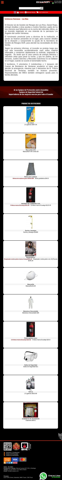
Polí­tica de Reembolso (12, 455)
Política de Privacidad (12, 454)
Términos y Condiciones (12, 452)
